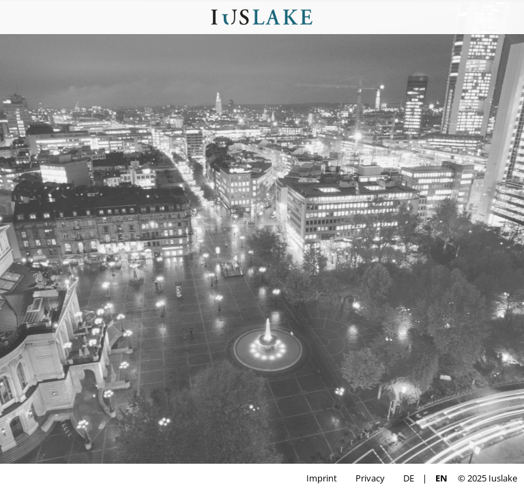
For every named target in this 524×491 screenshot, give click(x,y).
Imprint (321, 478)
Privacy (370, 478)
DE (408, 478)
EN (441, 478)
